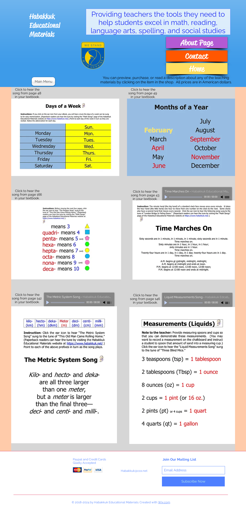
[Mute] (222, 197)
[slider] (227, 197)
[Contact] (196, 56)
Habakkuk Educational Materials (44, 25)
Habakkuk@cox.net (134, 470)
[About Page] (196, 42)
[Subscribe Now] (193, 481)
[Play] (166, 197)
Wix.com (164, 502)
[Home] (196, 68)
